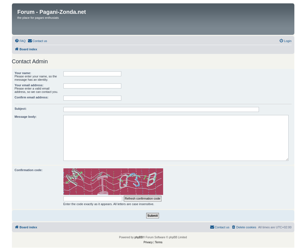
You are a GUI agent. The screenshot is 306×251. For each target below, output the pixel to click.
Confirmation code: (29, 170)
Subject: (21, 108)
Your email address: (29, 85)
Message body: (26, 116)
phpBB (139, 237)
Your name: (23, 73)
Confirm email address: (31, 97)
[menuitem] (20, 41)
